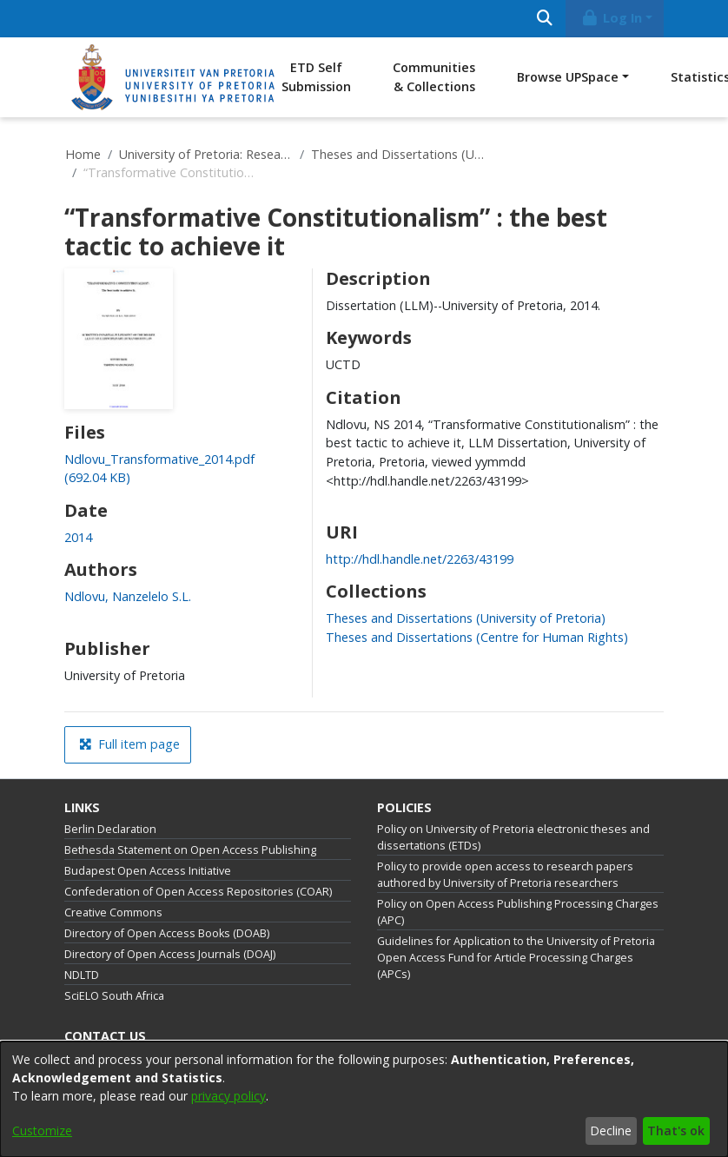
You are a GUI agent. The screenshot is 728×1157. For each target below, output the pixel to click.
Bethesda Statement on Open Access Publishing (190, 850)
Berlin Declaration (110, 829)
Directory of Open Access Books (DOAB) (166, 933)
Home (83, 154)
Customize (42, 1130)
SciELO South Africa (114, 995)
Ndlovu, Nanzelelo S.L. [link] (127, 596)
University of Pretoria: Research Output (206, 154)
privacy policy (228, 1096)
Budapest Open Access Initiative (147, 870)
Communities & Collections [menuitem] (434, 77)
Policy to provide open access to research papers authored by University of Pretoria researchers (505, 874)
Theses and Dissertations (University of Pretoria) (398, 154)
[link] (466, 618)
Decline (611, 1130)
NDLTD (81, 975)
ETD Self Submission (316, 77)
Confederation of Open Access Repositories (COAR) (198, 891)
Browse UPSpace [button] (568, 77)
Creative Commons (113, 912)
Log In (611, 18)
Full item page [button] (129, 744)
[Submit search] (544, 18)
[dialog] (364, 1099)
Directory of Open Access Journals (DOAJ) (169, 954)
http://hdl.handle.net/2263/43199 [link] (419, 559)
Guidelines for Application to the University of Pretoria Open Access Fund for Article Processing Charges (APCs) (516, 958)
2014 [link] (78, 537)
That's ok (676, 1130)
